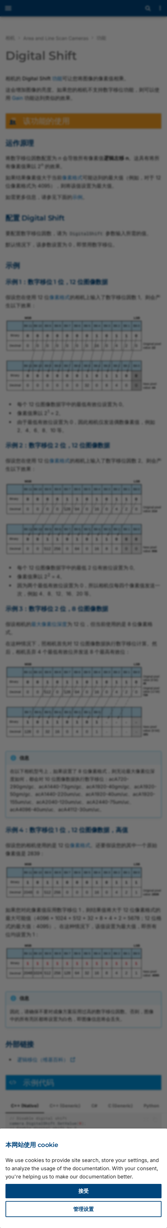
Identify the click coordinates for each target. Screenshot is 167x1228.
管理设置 (83, 1209)
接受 (83, 1191)
